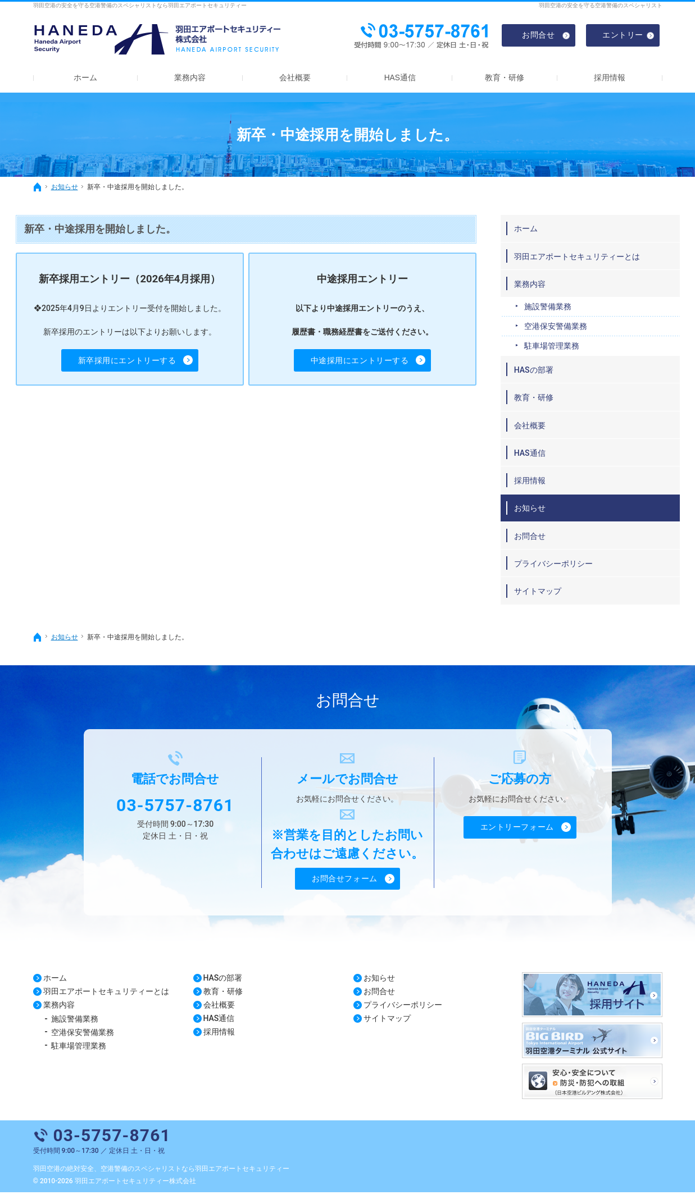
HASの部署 (552, 379)
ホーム (544, 228)
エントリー (622, 34)
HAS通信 (548, 462)
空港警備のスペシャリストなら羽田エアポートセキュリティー (195, 1180)
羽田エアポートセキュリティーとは (592, 261)
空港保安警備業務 (574, 336)
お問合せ (548, 545)
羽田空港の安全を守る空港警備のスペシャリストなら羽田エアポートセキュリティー (140, 5)
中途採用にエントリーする (377, 360)
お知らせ (548, 518)
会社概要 (548, 435)
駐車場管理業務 (570, 355)
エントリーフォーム (517, 837)
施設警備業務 (566, 316)
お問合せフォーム (344, 889)
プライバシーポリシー (572, 573)
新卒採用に (144, 361)
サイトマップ (556, 601)
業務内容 (548, 293)
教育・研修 (552, 407)
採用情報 (548, 490)
